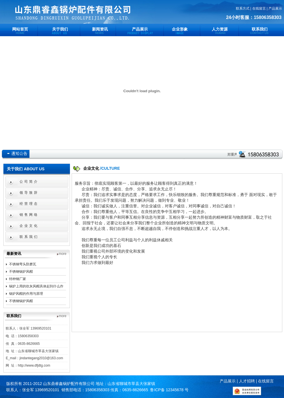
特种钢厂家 (17, 279)
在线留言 (259, 8)
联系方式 (242, 8)
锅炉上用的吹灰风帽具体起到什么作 (36, 286)
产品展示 (275, 8)
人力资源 (220, 29)
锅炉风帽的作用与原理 (26, 294)
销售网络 (29, 215)
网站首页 (20, 29)
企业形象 (180, 29)
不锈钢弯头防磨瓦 (22, 264)
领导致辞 (29, 193)
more (62, 254)
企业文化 (29, 226)
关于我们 (60, 29)
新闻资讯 (100, 29)
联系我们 (260, 29)
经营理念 (29, 204)
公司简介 (29, 182)
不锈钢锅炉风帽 (21, 272)
